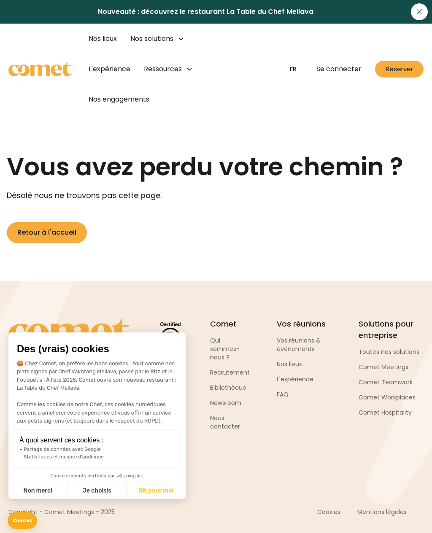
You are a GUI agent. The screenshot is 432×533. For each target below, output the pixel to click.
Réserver (399, 68)
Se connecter (339, 69)
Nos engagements (119, 99)
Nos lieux (103, 38)
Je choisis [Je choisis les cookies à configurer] (97, 490)
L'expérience (109, 69)
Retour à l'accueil (46, 232)
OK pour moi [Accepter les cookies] (156, 490)
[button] (22, 520)
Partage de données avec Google (62, 449)
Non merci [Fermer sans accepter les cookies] (37, 490)
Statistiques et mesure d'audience (64, 457)
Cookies (328, 512)
